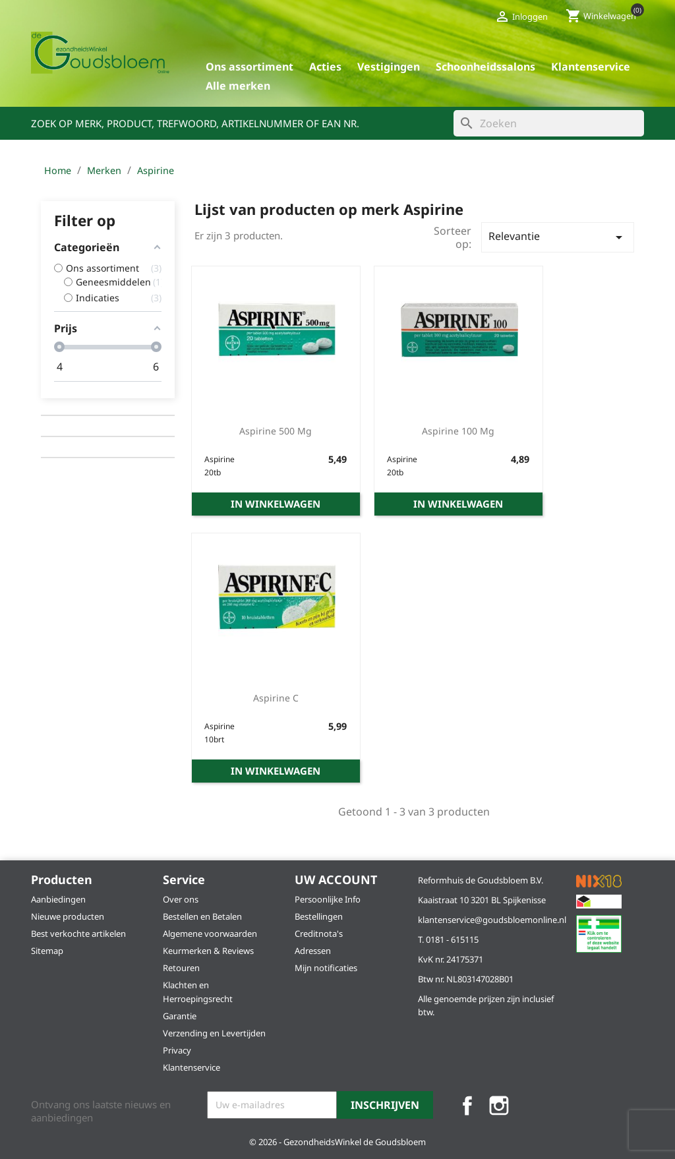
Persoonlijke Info (328, 899)
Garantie (179, 1016)
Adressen (313, 951)
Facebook (467, 1105)
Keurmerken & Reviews (208, 951)
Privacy (177, 1050)
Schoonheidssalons (485, 66)
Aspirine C (276, 698)
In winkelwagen (275, 503)
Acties (325, 66)
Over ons (180, 899)
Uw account (336, 879)
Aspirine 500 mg (275, 431)
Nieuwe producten (67, 916)
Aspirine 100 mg (458, 431)
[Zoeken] (549, 123)
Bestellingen (319, 916)
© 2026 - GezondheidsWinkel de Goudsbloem (337, 1142)
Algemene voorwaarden (210, 933)
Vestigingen (388, 66)
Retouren (181, 968)
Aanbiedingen (58, 899)
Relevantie (557, 237)
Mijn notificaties (326, 968)
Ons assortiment (249, 66)
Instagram (499, 1105)
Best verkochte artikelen (78, 933)
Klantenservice (590, 66)
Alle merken (238, 85)
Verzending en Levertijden (214, 1033)
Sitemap (47, 951)
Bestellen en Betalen (202, 916)
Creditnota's (319, 933)
